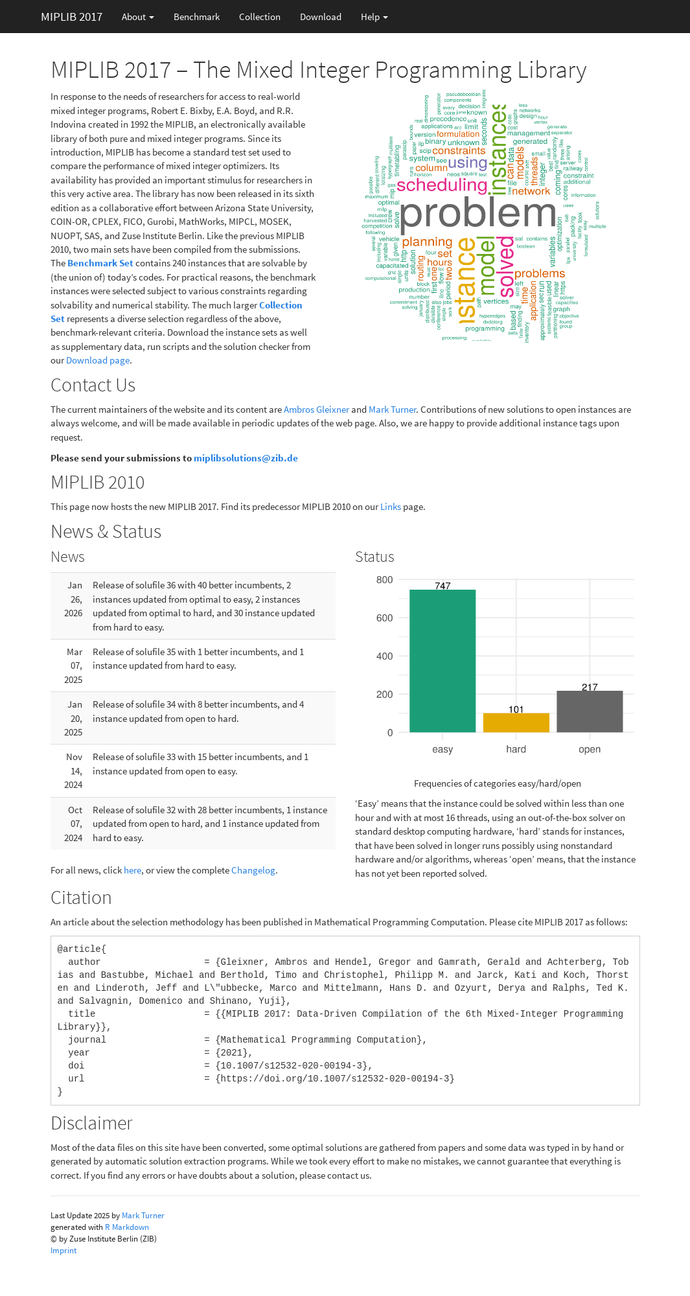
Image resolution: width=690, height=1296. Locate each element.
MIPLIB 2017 (71, 16)
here (132, 870)
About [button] (138, 16)
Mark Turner (392, 409)
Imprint (63, 1250)
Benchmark (197, 16)
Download (320, 16)
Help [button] (374, 16)
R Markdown (127, 1227)
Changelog (253, 870)
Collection (260, 16)
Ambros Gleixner (316, 409)
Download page (98, 360)
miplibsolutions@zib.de (246, 458)
